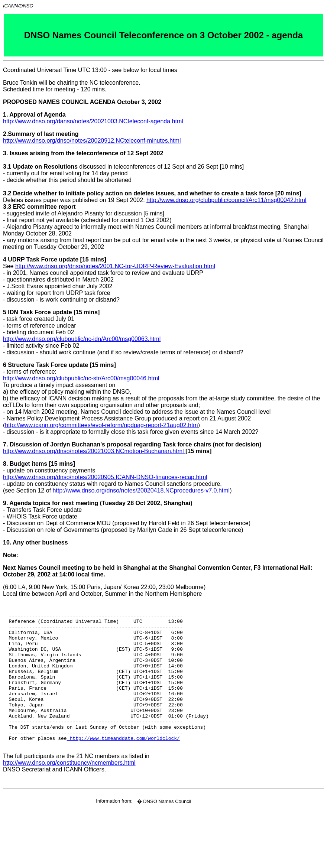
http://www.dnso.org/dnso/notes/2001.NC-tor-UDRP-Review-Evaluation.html (115, 266)
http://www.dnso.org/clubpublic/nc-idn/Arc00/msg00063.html (82, 339)
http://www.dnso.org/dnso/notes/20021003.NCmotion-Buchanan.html (94, 451)
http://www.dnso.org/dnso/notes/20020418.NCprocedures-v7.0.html (141, 490)
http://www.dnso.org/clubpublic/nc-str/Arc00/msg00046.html (81, 378)
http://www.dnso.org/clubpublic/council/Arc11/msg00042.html (226, 200)
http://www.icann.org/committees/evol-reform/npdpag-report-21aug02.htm (101, 425)
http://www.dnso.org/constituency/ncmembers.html (69, 792)
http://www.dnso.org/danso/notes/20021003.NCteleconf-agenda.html (93, 121)
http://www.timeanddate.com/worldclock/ (123, 766)
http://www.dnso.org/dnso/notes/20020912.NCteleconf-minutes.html (92, 140)
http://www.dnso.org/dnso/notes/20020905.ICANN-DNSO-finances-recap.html (105, 477)
